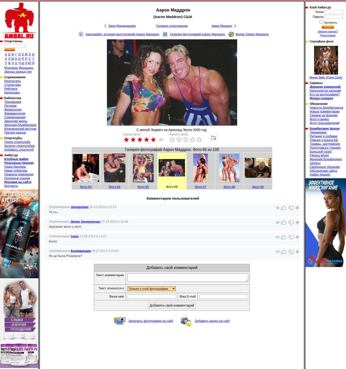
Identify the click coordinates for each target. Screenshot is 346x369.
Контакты (11, 186)
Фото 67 (200, 187)
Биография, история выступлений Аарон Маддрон (122, 34)
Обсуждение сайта (323, 171)
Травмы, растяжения (325, 144)
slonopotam (80, 207)
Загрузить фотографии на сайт (150, 322)
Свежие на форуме (324, 115)
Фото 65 (143, 187)
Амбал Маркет (320, 174)
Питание (10, 105)
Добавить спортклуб (19, 149)
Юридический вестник (20, 129)
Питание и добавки (323, 136)
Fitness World (319, 155)
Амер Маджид (221, 26)
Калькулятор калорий (325, 90)
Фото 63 (86, 187)
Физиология (12, 109)
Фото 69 (258, 187)
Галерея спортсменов (172, 26)
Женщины (26, 68)
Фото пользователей (324, 123)
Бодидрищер (81, 251)
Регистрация (327, 35)
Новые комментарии (325, 111)
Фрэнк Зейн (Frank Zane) (325, 62)
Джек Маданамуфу (122, 26)
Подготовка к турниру (325, 147)
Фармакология (14, 113)
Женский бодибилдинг (20, 125)
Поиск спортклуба (17, 142)
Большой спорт (321, 151)
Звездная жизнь (15, 121)
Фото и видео (319, 119)
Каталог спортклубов (19, 146)
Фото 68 (229, 187)
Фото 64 (114, 187)
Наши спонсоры (15, 170)
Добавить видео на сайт (212, 322)
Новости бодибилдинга (326, 107)
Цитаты (315, 163)
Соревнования (14, 117)
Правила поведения (18, 174)
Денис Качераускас (85, 221)
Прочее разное (15, 132)
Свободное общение (325, 167)
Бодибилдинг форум (325, 128)
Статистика (12, 85)
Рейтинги (11, 88)
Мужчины (11, 68)
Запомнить (330, 22)
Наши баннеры (15, 166)
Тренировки (12, 102)
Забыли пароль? (328, 31)
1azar (75, 236)
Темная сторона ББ (324, 140)
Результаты (12, 81)
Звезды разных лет (18, 71)
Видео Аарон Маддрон (252, 34)
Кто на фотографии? (325, 94)
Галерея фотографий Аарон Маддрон (197, 34)
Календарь (12, 92)
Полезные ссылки (17, 178)
